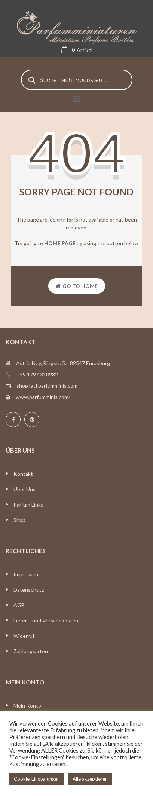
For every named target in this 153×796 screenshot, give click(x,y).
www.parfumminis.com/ (43, 397)
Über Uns (24, 489)
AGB (19, 605)
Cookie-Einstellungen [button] (37, 779)
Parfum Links (28, 504)
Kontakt (23, 474)
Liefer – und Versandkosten (45, 620)
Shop (19, 520)
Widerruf (23, 636)
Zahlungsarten (30, 651)
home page (60, 243)
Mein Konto (27, 705)
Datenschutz (28, 589)
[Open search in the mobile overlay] (76, 80)
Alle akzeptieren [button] (90, 779)
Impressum (26, 574)
